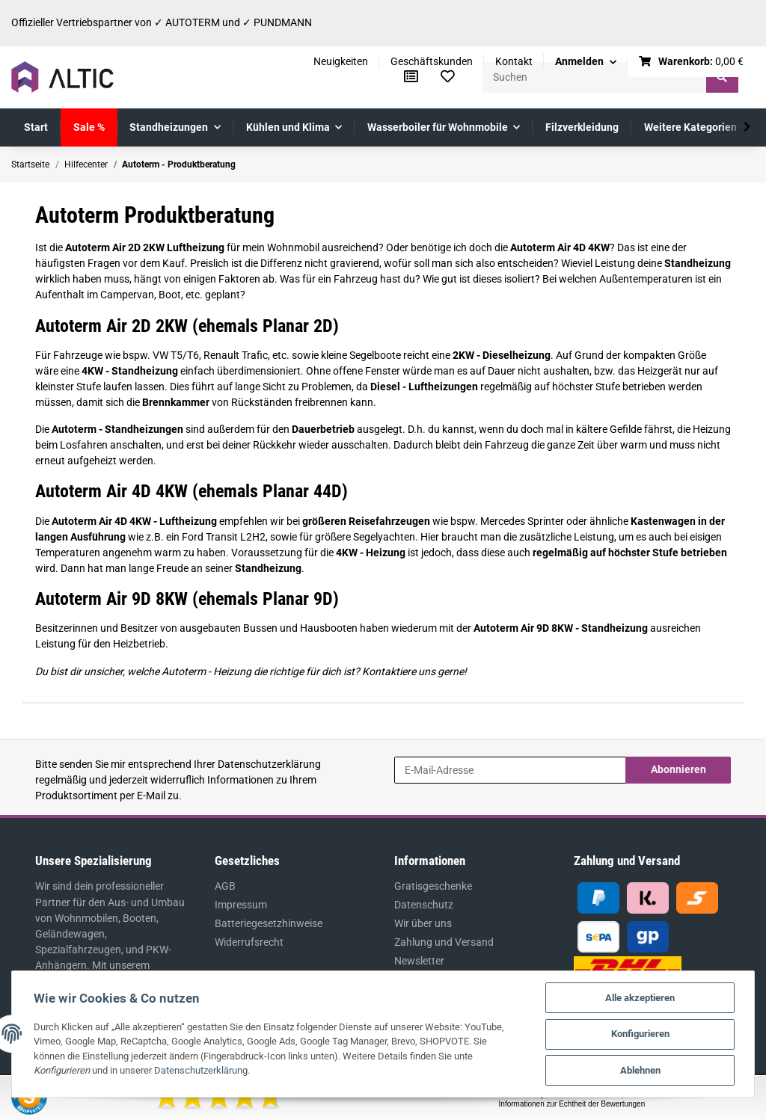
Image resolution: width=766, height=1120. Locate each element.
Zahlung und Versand (444, 942)
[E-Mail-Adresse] (510, 770)
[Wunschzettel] (447, 77)
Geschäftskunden (431, 61)
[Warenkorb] (692, 61)
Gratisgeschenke (433, 886)
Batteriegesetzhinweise (268, 923)
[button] (586, 61)
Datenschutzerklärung (269, 764)
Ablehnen (639, 1070)
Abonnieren (678, 769)
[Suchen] (594, 77)
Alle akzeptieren (640, 997)
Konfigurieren (639, 1033)
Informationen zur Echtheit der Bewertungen (572, 1104)
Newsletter (419, 961)
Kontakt (514, 61)
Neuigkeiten (340, 61)
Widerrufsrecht (249, 942)
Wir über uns (423, 923)
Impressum (241, 905)
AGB (225, 886)
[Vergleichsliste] (411, 77)
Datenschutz (423, 905)
